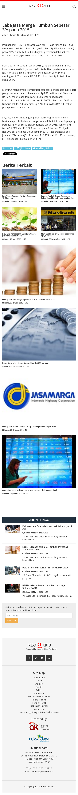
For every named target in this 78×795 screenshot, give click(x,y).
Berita (39, 686)
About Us (39, 709)
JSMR (17, 148)
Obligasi (39, 683)
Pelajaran (39, 693)
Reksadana (39, 677)
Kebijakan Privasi (39, 705)
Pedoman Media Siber (39, 696)
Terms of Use (39, 702)
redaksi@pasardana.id (42, 771)
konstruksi (25, 148)
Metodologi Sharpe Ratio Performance (39, 712)
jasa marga (7, 148)
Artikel (39, 690)
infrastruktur (38, 148)
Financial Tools (39, 699)
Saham (49, 148)
